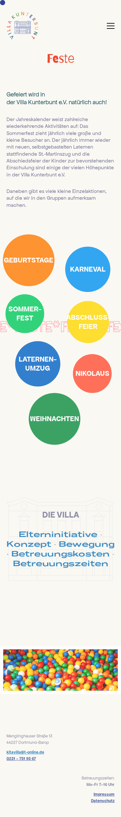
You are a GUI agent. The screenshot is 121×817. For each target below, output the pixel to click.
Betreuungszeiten (60, 563)
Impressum (104, 794)
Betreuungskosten (60, 553)
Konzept (28, 543)
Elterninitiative (58, 534)
